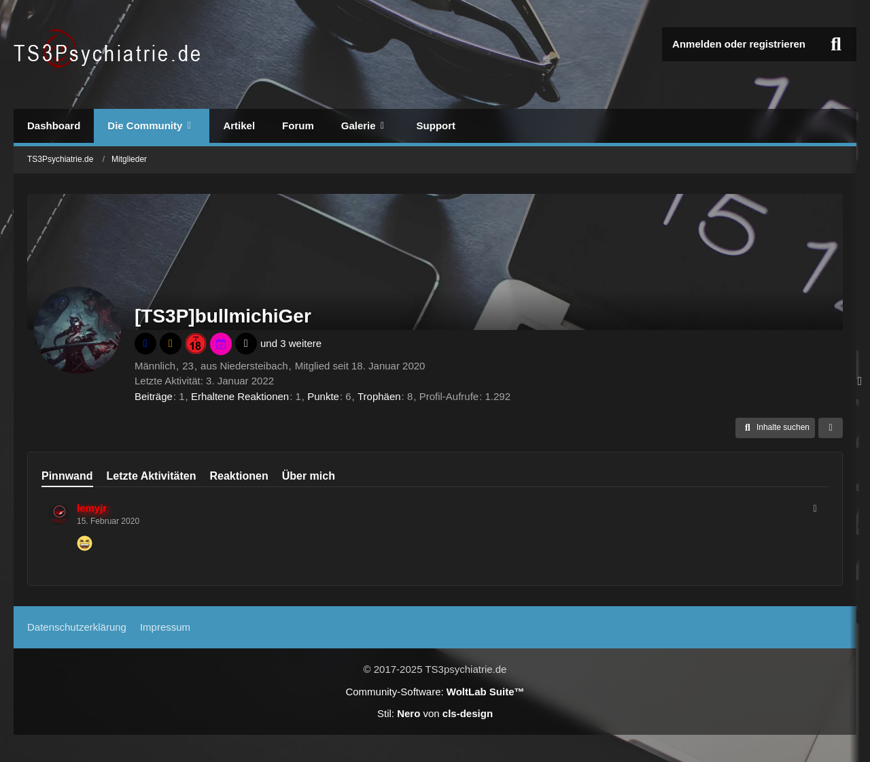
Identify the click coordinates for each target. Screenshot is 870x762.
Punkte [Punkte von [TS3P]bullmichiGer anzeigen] (323, 396)
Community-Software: (434, 691)
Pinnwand (67, 476)
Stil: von (435, 713)
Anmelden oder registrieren (738, 44)
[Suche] (836, 44)
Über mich (308, 476)
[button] (775, 428)
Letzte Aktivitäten (151, 476)
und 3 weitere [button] (290, 343)
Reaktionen (238, 476)
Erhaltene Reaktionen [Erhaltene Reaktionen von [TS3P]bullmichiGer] (240, 396)
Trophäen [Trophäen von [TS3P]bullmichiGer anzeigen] (379, 396)
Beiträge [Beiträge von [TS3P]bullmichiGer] (154, 396)
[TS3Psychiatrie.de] (109, 54)
